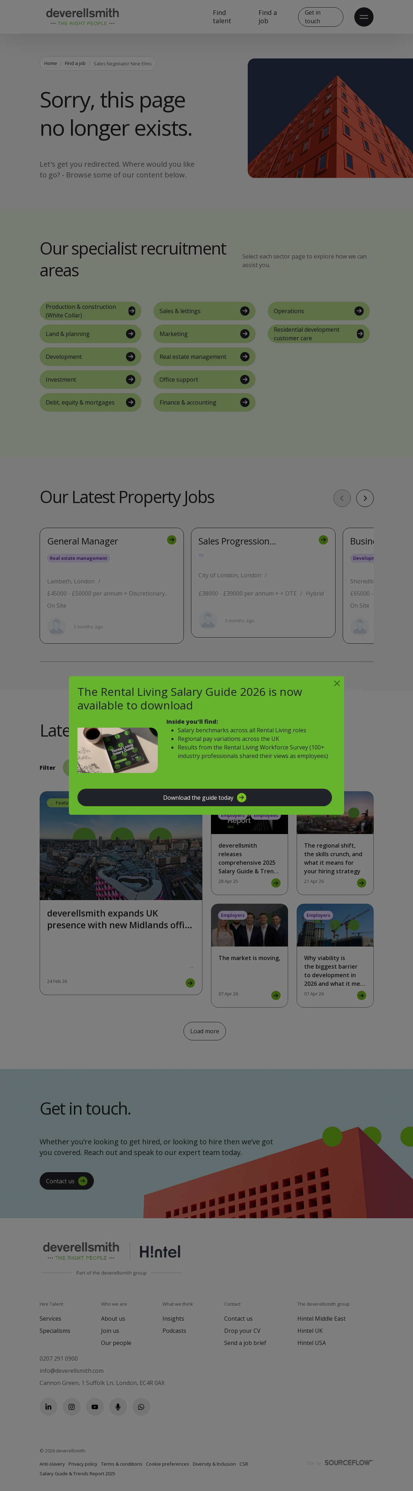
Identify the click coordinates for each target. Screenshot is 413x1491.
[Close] (337, 683)
